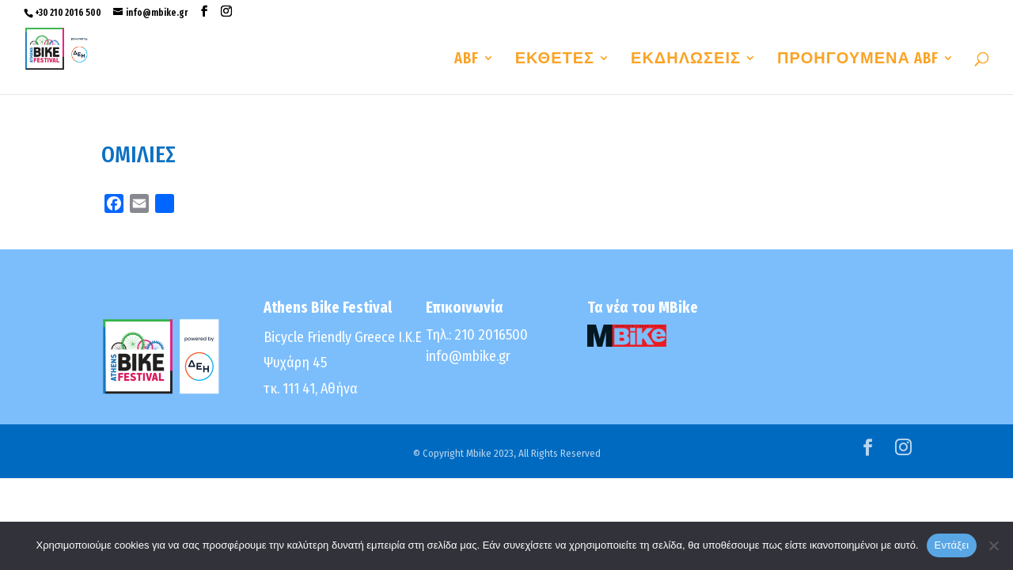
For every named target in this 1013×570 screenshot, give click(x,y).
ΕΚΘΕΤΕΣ (554, 59)
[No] (993, 545)
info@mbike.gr (468, 356)
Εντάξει (952, 545)
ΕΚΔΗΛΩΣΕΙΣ (686, 59)
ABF (466, 59)
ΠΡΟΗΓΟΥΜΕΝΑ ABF (858, 59)
